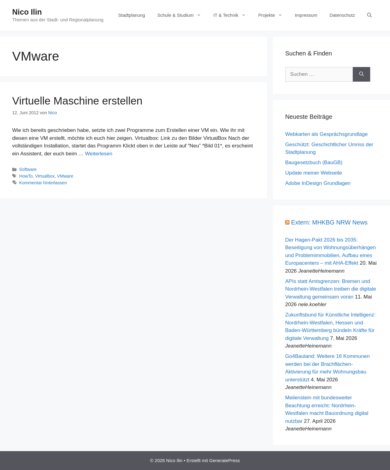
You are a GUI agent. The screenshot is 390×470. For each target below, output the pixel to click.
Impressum (306, 15)
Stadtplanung (131, 15)
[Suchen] (361, 74)
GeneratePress (224, 460)
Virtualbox (45, 176)
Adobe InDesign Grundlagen (318, 183)
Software (28, 169)
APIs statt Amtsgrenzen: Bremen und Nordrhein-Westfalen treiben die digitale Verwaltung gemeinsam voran (330, 289)
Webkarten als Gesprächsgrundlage (326, 134)
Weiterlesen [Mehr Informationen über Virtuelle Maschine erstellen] (98, 154)
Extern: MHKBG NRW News (329, 222)
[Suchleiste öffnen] (369, 15)
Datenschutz (342, 15)
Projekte (273, 15)
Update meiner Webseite (313, 173)
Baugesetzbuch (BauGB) (313, 162)
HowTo (26, 176)
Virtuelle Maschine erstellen (77, 101)
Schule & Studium (182, 15)
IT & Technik (232, 15)
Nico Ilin (27, 12)
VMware (65, 176)
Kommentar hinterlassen (43, 182)
